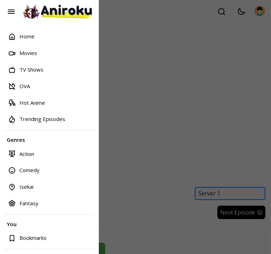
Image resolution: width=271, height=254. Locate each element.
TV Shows (25, 69)
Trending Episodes (36, 119)
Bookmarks (27, 237)
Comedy (24, 170)
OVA (19, 85)
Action (21, 153)
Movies (22, 53)
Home (21, 36)
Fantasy (23, 203)
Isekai (21, 186)
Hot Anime (26, 102)
